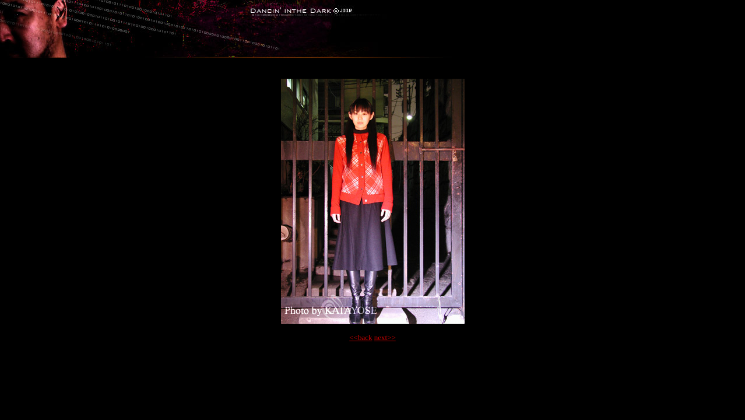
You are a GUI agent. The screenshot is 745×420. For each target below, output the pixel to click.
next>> (385, 337)
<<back (360, 337)
